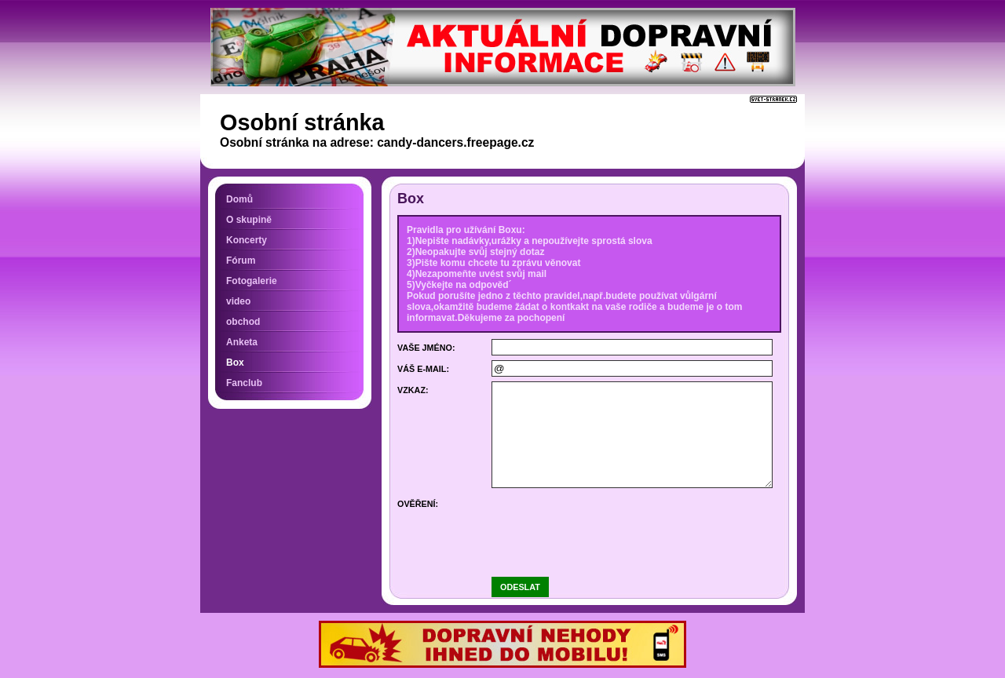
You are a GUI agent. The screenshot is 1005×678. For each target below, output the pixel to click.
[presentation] (611, 525)
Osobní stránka (302, 122)
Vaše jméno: (426, 347)
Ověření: (417, 503)
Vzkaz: (413, 390)
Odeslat (520, 587)
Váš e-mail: (423, 369)
